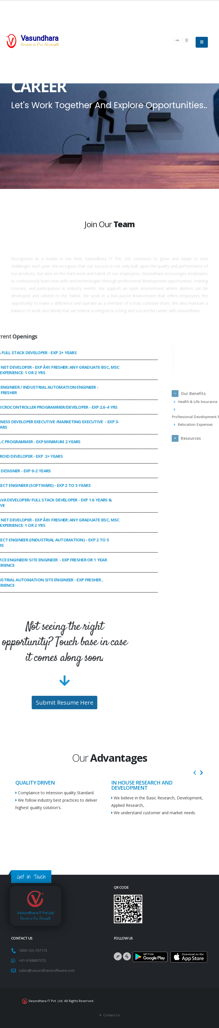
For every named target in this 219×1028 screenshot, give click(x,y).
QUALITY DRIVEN (35, 782)
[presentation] (194, 773)
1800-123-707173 (34, 950)
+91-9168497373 (32, 960)
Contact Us (111, 1015)
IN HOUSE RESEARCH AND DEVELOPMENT (141, 785)
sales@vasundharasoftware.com (47, 970)
